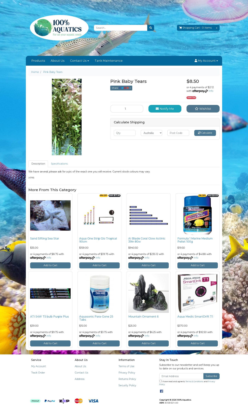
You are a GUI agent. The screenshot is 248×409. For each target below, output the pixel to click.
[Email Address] (181, 376)
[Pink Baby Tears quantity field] (126, 109)
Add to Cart (50, 265)
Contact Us (78, 60)
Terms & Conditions (194, 381)
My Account (38, 366)
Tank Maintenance (109, 60)
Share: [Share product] (120, 88)
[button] (206, 60)
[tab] (38, 163)
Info (211, 91)
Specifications (59, 163)
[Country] (151, 133)
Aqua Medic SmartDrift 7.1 (195, 316)
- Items (195, 28)
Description (38, 163)
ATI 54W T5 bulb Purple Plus (49, 316)
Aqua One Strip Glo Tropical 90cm (98, 240)
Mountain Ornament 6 (143, 316)
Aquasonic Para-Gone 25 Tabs (96, 318)
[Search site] (150, 28)
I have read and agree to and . (187, 383)
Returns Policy (127, 379)
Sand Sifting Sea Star (44, 238)
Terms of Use (126, 366)
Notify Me (165, 108)
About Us (58, 60)
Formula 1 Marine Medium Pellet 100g (195, 240)
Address (79, 379)
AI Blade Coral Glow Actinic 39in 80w (146, 240)
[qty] (125, 133)
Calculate (205, 132)
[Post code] (178, 133)
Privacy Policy (126, 372)
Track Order (38, 372)
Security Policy (127, 385)
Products (38, 60)
